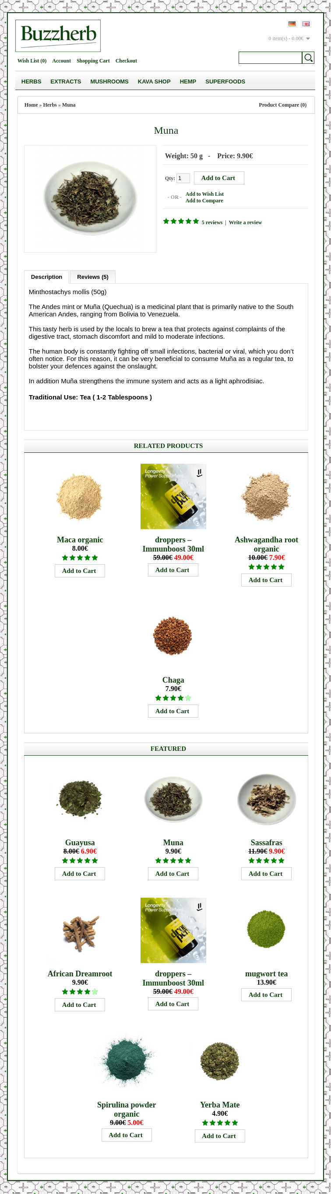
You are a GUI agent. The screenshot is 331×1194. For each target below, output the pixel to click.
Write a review (245, 222)
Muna (69, 105)
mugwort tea (266, 973)
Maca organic (80, 539)
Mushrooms (109, 81)
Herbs (31, 81)
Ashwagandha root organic (266, 544)
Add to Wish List (205, 194)
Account (61, 61)
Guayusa (80, 842)
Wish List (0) (32, 61)
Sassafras (266, 842)
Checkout (126, 61)
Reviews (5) (93, 277)
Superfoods (225, 81)
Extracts (65, 81)
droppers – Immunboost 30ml (173, 544)
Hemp (188, 81)
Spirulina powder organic (126, 1109)
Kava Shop (154, 81)
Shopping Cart (93, 61)
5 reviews (212, 222)
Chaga (173, 680)
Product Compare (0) (282, 105)
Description (47, 277)
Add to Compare (204, 201)
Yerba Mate (219, 1104)
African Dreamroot (80, 973)
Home (31, 105)
